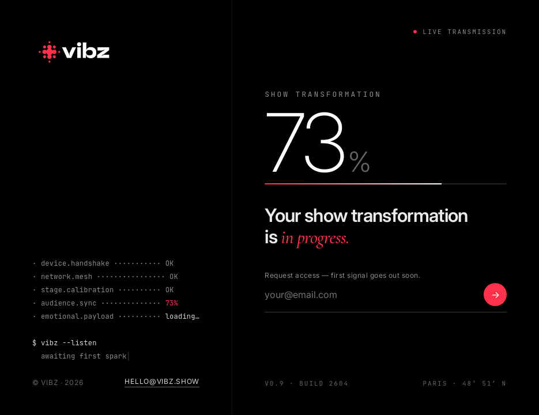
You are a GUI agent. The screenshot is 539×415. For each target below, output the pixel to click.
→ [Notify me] (495, 294)
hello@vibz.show (162, 381)
